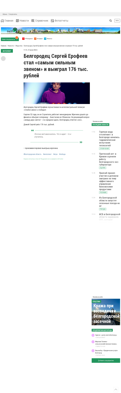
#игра (55, 154)
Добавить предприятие (106, 360)
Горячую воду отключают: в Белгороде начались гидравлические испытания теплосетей (109, 138)
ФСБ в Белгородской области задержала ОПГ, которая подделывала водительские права (109, 220)
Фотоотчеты (59, 20)
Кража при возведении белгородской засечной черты (106, 316)
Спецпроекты (12, 14)
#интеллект (47, 154)
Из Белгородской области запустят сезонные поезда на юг (109, 201)
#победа (62, 154)
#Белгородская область (32, 154)
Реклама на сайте (98, 121)
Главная (7, 20)
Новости (22, 20)
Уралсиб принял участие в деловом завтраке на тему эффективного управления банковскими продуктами (108, 181)
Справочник (39, 20)
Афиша (5, 14)
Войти (117, 20)
